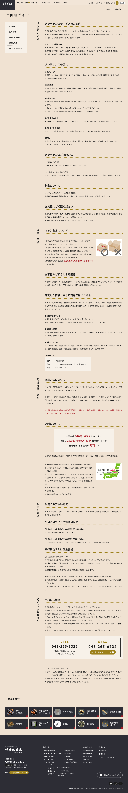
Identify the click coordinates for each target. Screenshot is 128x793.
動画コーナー (114, 753)
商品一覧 (46, 747)
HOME (108, 9)
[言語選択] (122, 2)
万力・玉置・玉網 (48, 760)
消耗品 (63, 755)
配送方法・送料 (14, 37)
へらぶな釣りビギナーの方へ (51, 771)
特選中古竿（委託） (66, 760)
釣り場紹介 (94, 751)
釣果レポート (114, 755)
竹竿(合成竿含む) (48, 750)
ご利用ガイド (100, 2)
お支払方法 (13, 43)
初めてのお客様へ (15, 48)
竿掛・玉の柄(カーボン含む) (51, 753)
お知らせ (113, 750)
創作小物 (64, 753)
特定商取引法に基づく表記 (76, 787)
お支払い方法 (80, 753)
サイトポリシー (103, 787)
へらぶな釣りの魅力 (49, 768)
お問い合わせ (110, 2)
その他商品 (64, 757)
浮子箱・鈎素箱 (65, 750)
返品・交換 (12, 32)
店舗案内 (92, 2)
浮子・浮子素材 (48, 757)
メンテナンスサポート (97, 758)
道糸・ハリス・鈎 (48, 755)
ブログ (111, 747)
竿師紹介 (93, 747)
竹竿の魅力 (47, 773)
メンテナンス (14, 26)
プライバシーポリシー (91, 787)
